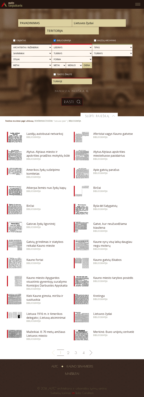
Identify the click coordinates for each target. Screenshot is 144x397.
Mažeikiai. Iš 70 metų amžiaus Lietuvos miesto (45, 334)
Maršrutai (72, 373)
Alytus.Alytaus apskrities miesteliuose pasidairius (109, 154)
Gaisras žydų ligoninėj (40, 224)
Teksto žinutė (64, 74)
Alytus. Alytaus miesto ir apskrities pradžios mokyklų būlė (48, 154)
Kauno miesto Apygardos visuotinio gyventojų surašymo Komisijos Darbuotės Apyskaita (46, 281)
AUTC (54, 366)
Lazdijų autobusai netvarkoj (44, 134)
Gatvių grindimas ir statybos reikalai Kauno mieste (44, 244)
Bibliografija (64, 40)
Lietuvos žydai (102, 314)
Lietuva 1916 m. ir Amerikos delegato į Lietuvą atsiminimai (45, 316)
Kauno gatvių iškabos (107, 260)
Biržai (97, 188)
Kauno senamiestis (80, 366)
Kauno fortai (34, 260)
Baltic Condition (85, 393)
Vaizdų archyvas (106, 40)
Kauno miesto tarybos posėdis (113, 278)
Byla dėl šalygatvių (105, 206)
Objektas (21, 40)
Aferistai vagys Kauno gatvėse (113, 134)
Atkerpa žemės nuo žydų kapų (46, 188)
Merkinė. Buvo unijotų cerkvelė (113, 332)
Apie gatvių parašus (106, 170)
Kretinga (99, 296)
